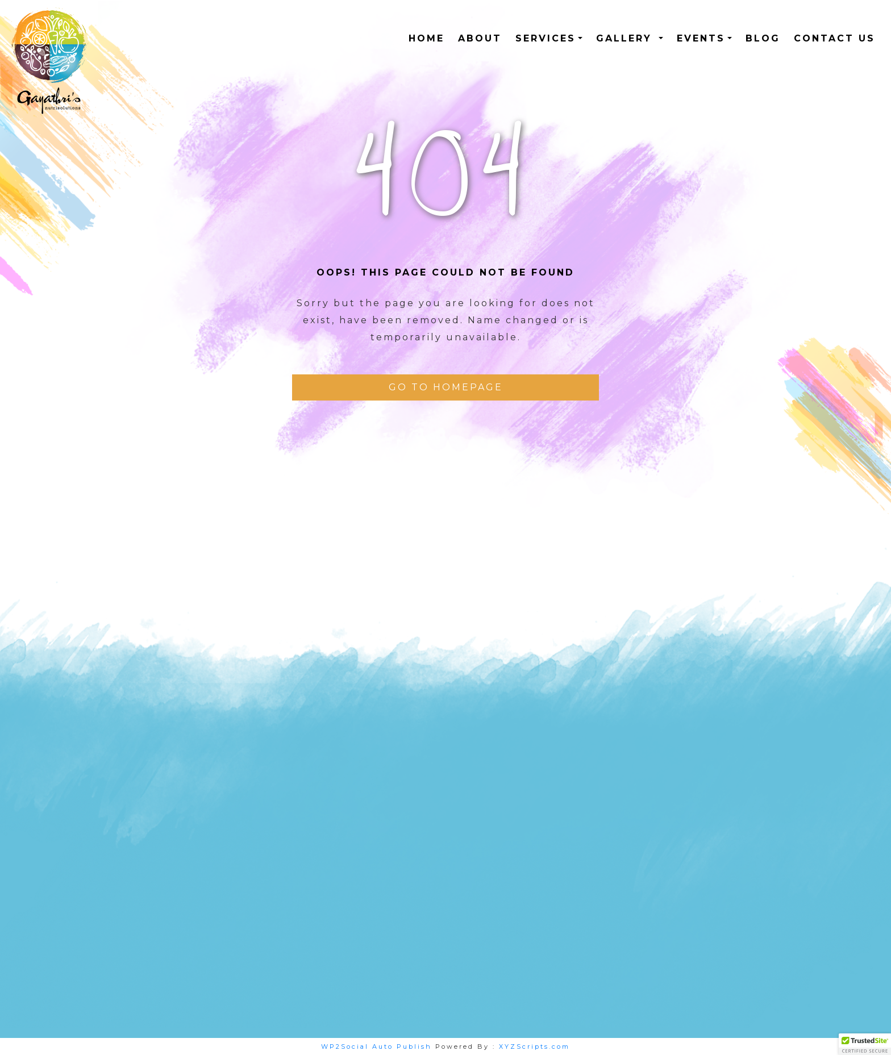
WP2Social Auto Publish (376, 1046)
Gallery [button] (626, 38)
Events (701, 38)
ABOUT (480, 38)
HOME (426, 38)
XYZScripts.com (534, 1046)
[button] (865, 1044)
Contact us (834, 38)
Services (545, 38)
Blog (763, 38)
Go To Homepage (446, 387)
